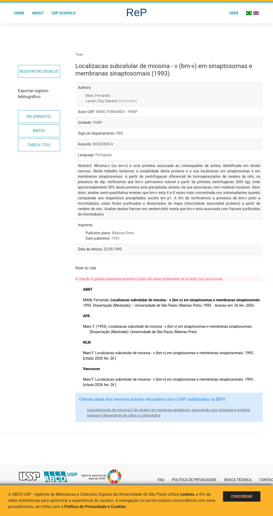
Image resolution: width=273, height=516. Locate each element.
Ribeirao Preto (123, 233)
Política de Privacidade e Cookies (95, 506)
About (38, 13)
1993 (115, 238)
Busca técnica (238, 480)
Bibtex (39, 131)
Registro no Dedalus (39, 71)
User (233, 13)
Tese (79, 54)
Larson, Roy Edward (111, 101)
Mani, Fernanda (98, 95)
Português (103, 155)
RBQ (119, 133)
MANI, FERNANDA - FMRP (116, 112)
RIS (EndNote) (38, 117)
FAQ (161, 480)
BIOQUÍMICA (103, 144)
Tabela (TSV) (38, 145)
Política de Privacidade (194, 480)
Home (19, 13)
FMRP (97, 122)
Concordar (241, 496)
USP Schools (64, 13)
